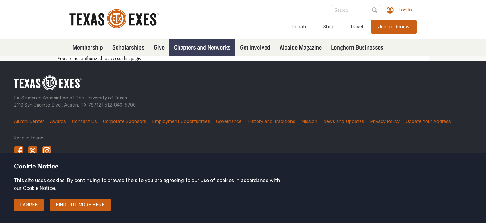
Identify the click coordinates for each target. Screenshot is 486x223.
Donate (299, 26)
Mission (309, 121)
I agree (29, 210)
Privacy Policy (385, 121)
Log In (405, 10)
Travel (356, 26)
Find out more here (80, 210)
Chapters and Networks (202, 47)
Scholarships (128, 47)
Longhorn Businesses (357, 47)
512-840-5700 (120, 105)
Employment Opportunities (181, 121)
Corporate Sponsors (124, 121)
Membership (88, 47)
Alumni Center (29, 121)
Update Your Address (428, 121)
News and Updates (343, 121)
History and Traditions (271, 121)
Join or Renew (393, 26)
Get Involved (255, 47)
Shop (328, 26)
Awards (58, 121)
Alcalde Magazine (301, 47)
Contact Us (84, 121)
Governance (228, 121)
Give (159, 47)
